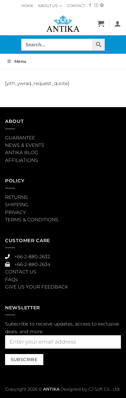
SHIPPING (17, 205)
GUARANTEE (20, 138)
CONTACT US (20, 272)
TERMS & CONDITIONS (31, 220)
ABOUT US (50, 6)
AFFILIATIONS (21, 160)
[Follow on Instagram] (96, 5)
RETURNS (16, 197)
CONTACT (76, 5)
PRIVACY (15, 212)
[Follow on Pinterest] (102, 5)
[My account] (117, 23)
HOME (27, 5)
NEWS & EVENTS (24, 145)
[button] (100, 23)
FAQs (11, 279)
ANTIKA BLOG (21, 152)
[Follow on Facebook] (90, 5)
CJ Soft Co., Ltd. (104, 389)
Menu (16, 61)
